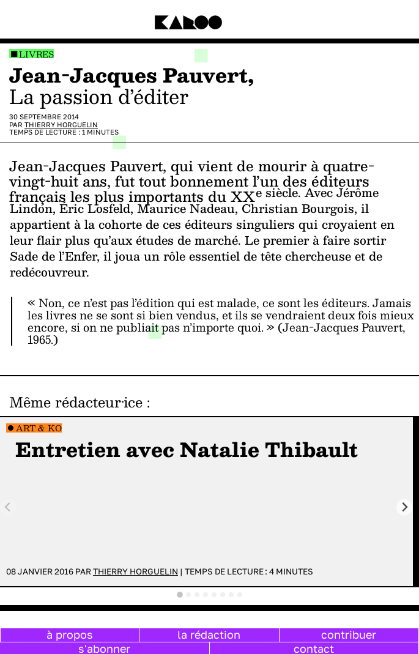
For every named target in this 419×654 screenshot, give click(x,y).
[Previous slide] (8, 507)
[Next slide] (404, 507)
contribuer (348, 634)
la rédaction (208, 634)
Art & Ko (39, 428)
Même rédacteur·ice (76, 402)
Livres (36, 54)
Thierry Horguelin (61, 124)
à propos (69, 634)
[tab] (180, 595)
